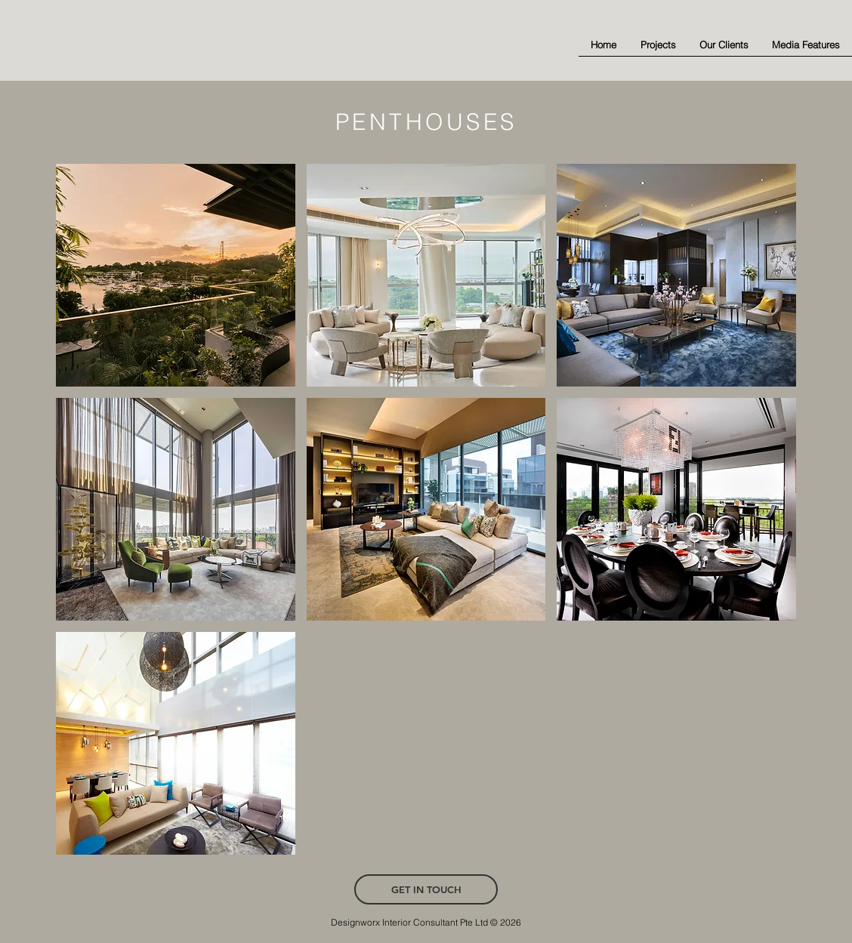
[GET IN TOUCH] (426, 889)
